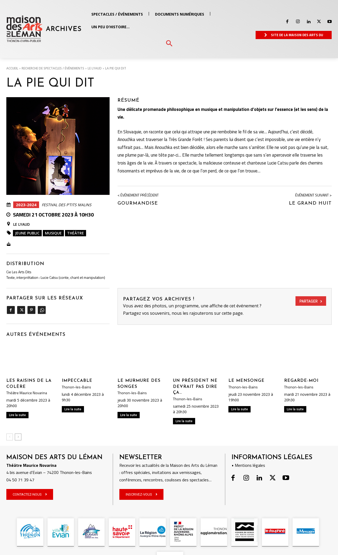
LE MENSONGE (246, 381)
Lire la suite (17, 415)
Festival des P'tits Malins (66, 205)
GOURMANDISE (138, 203)
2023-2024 (26, 204)
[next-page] (18, 437)
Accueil (12, 68)
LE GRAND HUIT (310, 203)
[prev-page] (9, 437)
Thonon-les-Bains (76, 387)
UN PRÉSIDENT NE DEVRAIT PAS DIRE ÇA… (195, 387)
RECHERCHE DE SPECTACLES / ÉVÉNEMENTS (53, 68)
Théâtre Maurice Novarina (26, 393)
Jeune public (27, 233)
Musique (53, 233)
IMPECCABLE (77, 381)
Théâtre (75, 233)
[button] (169, 44)
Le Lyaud (95, 68)
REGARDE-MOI (301, 381)
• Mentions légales (248, 465)
